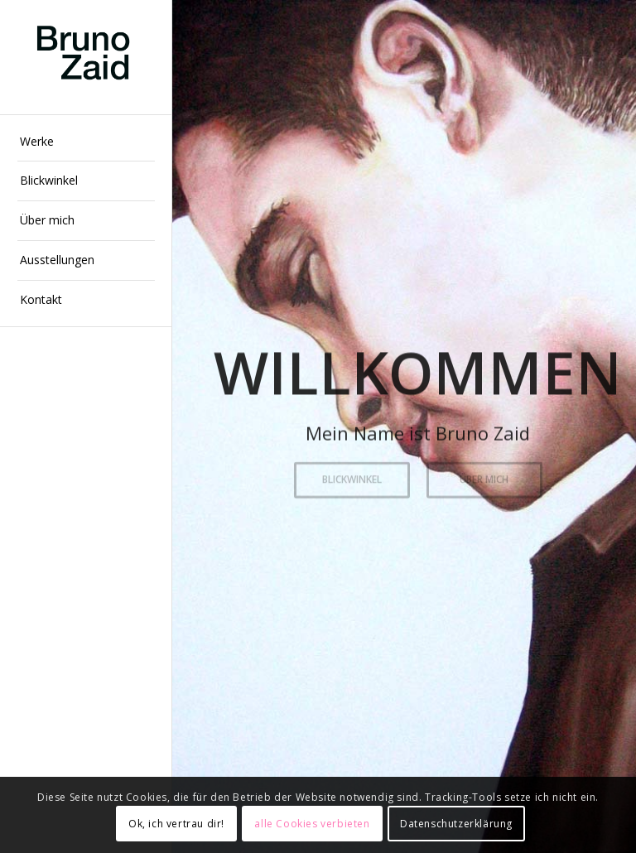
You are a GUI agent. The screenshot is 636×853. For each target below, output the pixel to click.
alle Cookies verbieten (311, 824)
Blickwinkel (352, 478)
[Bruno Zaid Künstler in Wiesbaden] (86, 57)
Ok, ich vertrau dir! (176, 824)
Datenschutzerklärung (456, 824)
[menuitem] (86, 142)
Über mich (484, 478)
